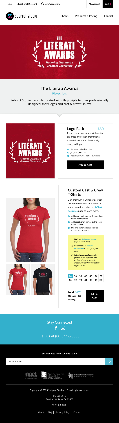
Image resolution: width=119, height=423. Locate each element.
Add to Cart (85, 164)
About (41, 411)
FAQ (50, 411)
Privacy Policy (63, 411)
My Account (94, 3)
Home (9, 3)
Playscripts (59, 93)
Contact (77, 411)
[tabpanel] (30, 230)
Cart (108, 3)
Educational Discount (26, 3)
